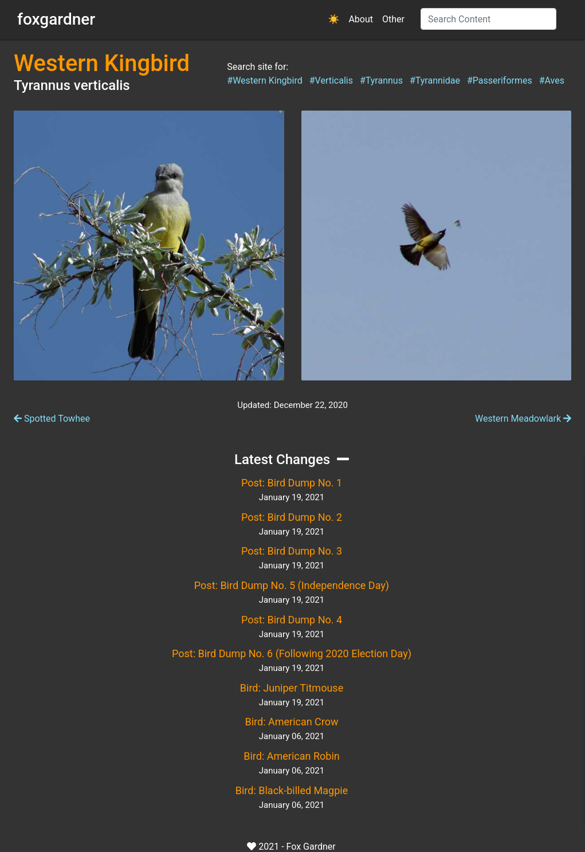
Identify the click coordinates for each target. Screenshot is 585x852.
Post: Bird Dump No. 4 (291, 620)
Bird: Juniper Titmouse (291, 688)
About (360, 19)
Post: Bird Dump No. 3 (291, 551)
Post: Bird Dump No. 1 (291, 483)
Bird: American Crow (291, 722)
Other (393, 19)
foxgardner (56, 19)
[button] (334, 19)
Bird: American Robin (291, 756)
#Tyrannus (381, 80)
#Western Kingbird (264, 80)
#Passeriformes (499, 80)
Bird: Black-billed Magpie (291, 790)
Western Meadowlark (523, 418)
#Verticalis (331, 80)
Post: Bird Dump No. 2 (291, 517)
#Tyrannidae (435, 80)
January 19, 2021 (291, 497)
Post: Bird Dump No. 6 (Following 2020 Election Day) (291, 653)
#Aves (551, 80)
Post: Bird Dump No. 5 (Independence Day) (291, 585)
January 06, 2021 (291, 736)
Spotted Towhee (52, 418)
